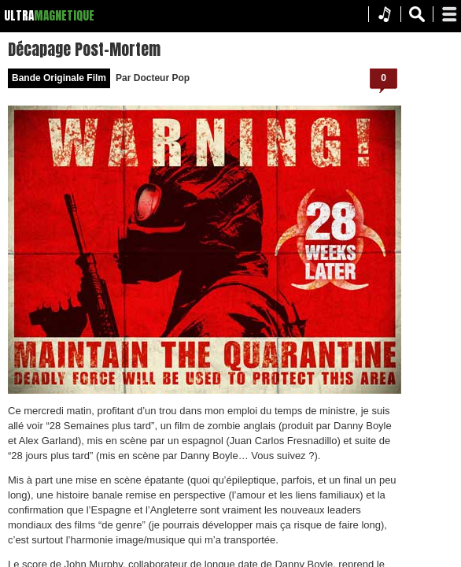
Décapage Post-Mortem (277, 47)
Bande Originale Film (252, 76)
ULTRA (19, 15)
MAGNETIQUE (64, 15)
